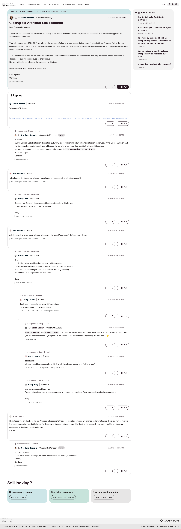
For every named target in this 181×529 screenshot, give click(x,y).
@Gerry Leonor (32, 332)
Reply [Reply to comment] (124, 123)
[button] (108, 87)
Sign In (173, 4)
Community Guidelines (89, 527)
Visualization (142, 46)
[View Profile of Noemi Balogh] (38, 328)
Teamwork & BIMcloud (146, 23)
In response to (28, 131)
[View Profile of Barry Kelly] (23, 198)
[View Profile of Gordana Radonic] (26, 17)
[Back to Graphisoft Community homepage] (9, 4)
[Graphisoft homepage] (169, 521)
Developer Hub (69, 4)
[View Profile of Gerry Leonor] (19, 173)
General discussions (145, 33)
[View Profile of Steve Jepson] (19, 104)
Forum (22, 4)
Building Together (51, 4)
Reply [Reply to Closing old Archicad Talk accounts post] (124, 87)
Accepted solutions (63, 497)
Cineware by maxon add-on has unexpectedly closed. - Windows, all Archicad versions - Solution (154, 41)
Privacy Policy (58, 527)
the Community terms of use (80, 149)
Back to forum (18, 497)
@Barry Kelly (51, 332)
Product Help (83, 4)
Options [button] (127, 11)
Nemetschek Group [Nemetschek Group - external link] (170, 527)
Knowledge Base (34, 4)
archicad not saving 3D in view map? (154, 64)
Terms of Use (72, 527)
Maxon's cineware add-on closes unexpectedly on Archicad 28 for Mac (152, 54)
